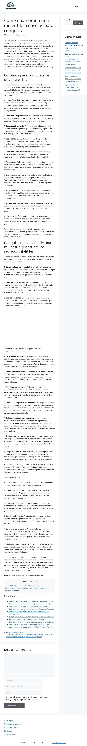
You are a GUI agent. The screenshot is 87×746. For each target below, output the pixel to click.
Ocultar (34, 581)
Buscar (67, 19)
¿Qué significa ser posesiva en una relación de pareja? (72, 87)
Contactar (8, 731)
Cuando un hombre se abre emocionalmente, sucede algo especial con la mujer (74, 59)
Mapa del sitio (9, 734)
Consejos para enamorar (14, 632)
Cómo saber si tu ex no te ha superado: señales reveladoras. (73, 70)
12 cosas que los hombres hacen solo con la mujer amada (73, 79)
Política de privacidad (12, 724)
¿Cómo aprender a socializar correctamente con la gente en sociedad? (30, 634)
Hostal (78, 6)
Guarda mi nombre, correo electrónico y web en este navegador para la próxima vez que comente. (27, 698)
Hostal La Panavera (59, 743)
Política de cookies (11, 727)
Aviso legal (8, 720)
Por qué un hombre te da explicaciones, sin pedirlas (24, 637)
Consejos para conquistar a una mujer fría (22, 585)
